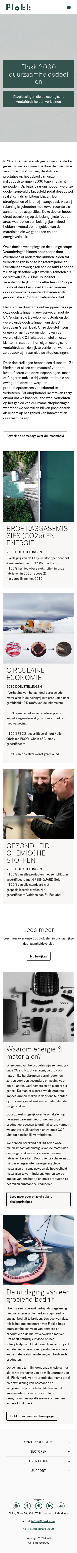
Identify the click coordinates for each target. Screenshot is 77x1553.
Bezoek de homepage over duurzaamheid (35, 436)
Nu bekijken (38, 956)
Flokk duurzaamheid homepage (32, 1416)
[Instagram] (16, 1506)
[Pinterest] (38, 1506)
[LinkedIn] (50, 1506)
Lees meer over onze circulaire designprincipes (31, 1199)
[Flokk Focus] (61, 1506)
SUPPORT (51, 1470)
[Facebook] (27, 1506)
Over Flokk (50, 1461)
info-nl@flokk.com (43, 1521)
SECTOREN (50, 1451)
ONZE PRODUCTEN (47, 1442)
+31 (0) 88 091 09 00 (41, 1529)
